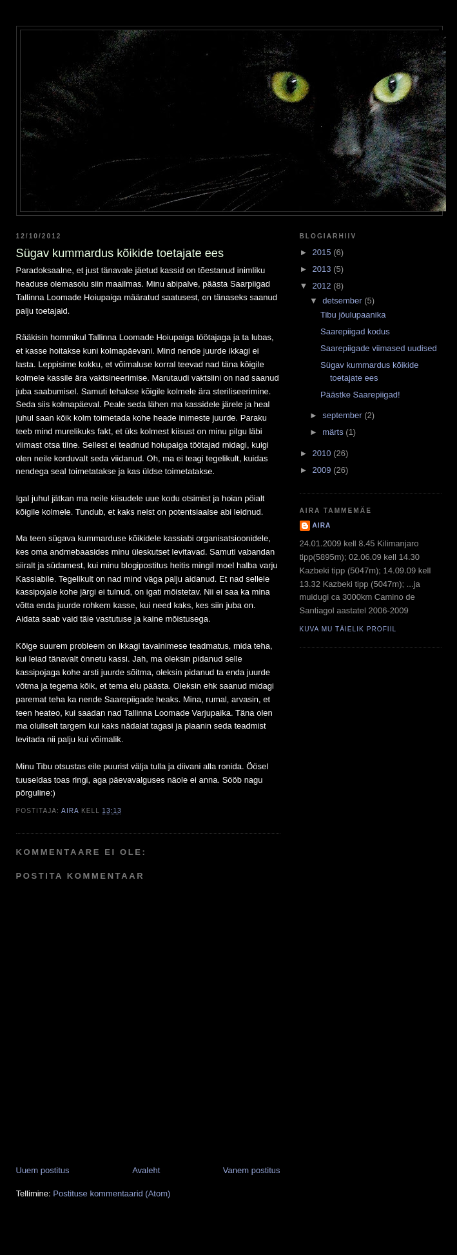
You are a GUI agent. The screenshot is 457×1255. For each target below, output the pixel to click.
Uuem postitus (43, 1170)
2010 (323, 453)
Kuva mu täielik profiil (348, 629)
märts (333, 432)
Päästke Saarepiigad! (360, 394)
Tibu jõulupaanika (352, 315)
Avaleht (146, 1170)
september (343, 415)
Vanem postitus (251, 1170)
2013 (323, 269)
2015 (323, 252)
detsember (343, 300)
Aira (322, 525)
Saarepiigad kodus (355, 331)
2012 (323, 286)
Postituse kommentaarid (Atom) (111, 1193)
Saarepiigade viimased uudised (378, 348)
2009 (323, 470)
